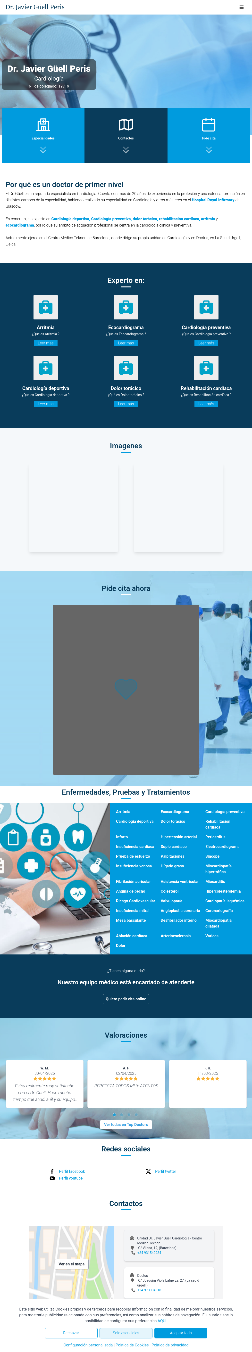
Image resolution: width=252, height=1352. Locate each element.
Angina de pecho (130, 891)
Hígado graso (172, 866)
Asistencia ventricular (180, 881)
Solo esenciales (126, 1333)
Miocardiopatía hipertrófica (218, 869)
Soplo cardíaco (174, 846)
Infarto (122, 837)
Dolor (121, 945)
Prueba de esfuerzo (133, 856)
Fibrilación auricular (133, 881)
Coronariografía (219, 910)
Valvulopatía (171, 901)
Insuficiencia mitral (133, 910)
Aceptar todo (181, 1333)
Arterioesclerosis (176, 936)
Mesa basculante (131, 920)
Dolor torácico (173, 821)
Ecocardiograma (175, 811)
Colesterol (170, 891)
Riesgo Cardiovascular (135, 901)
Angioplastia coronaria (180, 910)
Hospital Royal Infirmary (213, 200)
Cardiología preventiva (224, 811)
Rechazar (71, 1333)
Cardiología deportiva (134, 821)
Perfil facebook (72, 1171)
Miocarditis (215, 881)
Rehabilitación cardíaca (217, 824)
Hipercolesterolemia (223, 891)
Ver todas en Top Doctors (126, 1124)
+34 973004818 (149, 1290)
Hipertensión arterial (179, 837)
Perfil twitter (165, 1171)
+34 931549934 (149, 1253)
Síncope (212, 856)
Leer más (46, 343)
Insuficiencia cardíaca (135, 846)
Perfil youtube (71, 1178)
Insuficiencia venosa (134, 866)
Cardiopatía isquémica (224, 901)
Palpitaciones (173, 856)
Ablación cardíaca (131, 936)
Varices (211, 936)
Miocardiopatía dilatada (218, 923)
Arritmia (123, 811)
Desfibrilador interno (179, 920)
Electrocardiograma (222, 846)
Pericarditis (215, 837)
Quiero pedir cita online (126, 999)
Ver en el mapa (72, 1264)
